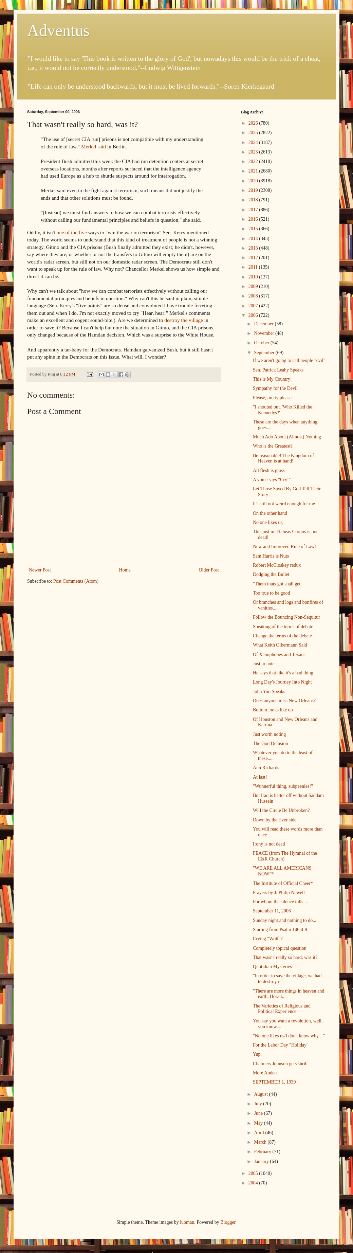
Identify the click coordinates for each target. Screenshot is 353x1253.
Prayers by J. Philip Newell (279, 892)
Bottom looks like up (273, 709)
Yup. (257, 1054)
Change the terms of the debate (282, 635)
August (261, 1094)
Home (125, 570)
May (259, 1123)
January (262, 1161)
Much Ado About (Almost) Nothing (287, 436)
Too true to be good (271, 593)
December (264, 323)
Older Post (209, 570)
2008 (253, 295)
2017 (253, 209)
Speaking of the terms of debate (283, 626)
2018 (253, 199)
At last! (260, 777)
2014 (253, 238)
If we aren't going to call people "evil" (289, 360)
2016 (253, 219)
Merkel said (93, 146)
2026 (253, 123)
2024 (253, 142)
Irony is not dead (269, 844)
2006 (253, 315)
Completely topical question (279, 948)
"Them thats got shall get (276, 583)
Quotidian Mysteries (272, 966)
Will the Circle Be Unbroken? (281, 810)
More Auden (265, 1072)
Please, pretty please (272, 397)
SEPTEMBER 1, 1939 (274, 1082)
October (262, 342)
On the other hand (270, 513)
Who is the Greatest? (273, 446)
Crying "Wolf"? (268, 938)
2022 (253, 161)
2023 (253, 152)
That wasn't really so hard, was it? (285, 957)
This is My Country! (272, 379)
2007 (253, 305)
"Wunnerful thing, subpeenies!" (283, 786)
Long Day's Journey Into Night (282, 682)
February (263, 1151)
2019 (253, 190)
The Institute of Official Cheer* (283, 883)
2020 (253, 180)
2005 (253, 1173)
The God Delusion (270, 743)
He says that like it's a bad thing (283, 672)
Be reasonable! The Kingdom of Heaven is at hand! (283, 458)
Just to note (264, 663)
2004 (253, 1182)
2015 (253, 228)
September (264, 352)
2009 (253, 286)
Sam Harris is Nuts (271, 556)
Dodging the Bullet (271, 574)
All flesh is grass (269, 470)
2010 (253, 276)
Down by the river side (274, 819)
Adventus (58, 30)
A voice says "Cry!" (272, 479)
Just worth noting (269, 734)
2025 (253, 132)
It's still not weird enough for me (284, 503)
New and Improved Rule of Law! (284, 546)
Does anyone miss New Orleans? (284, 700)
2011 (253, 267)
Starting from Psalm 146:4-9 (280, 929)
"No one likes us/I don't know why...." (289, 1035)
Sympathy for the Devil (275, 388)
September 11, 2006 (272, 910)
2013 (253, 248)
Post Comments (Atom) (75, 581)
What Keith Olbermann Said (280, 645)
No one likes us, (268, 522)
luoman (187, 1222)
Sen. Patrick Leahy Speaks (278, 370)
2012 (253, 257)
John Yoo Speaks (269, 691)
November (264, 333)
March (260, 1142)
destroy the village (183, 320)
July (258, 1103)
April (259, 1132)
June (259, 1113)
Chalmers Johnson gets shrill (280, 1063)
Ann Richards (266, 767)
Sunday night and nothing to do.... (285, 920)
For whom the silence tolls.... (280, 901)
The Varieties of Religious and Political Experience (282, 1008)
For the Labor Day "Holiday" (281, 1045)
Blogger (227, 1222)
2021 (253, 171)
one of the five (71, 232)
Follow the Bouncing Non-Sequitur (286, 617)
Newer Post (40, 570)
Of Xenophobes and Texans (279, 654)
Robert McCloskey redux (277, 565)
